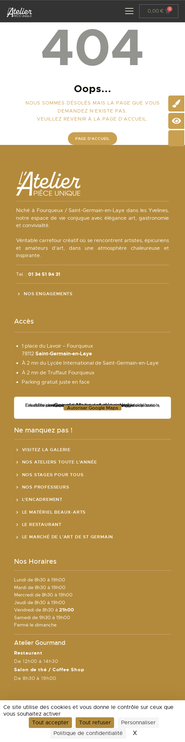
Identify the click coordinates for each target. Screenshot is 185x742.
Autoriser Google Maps (92, 407)
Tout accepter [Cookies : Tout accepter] (50, 722)
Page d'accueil (92, 138)
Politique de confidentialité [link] (88, 733)
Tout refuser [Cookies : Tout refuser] (95, 722)
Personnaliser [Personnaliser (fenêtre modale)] (138, 722)
